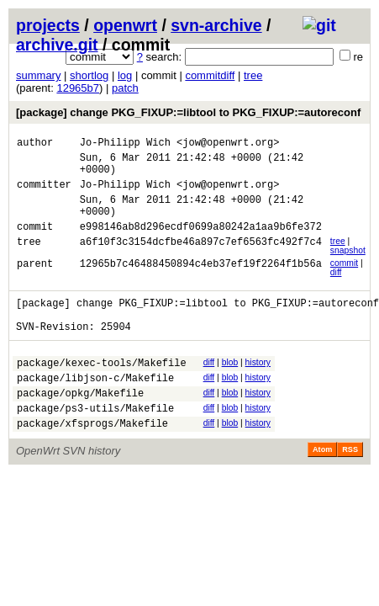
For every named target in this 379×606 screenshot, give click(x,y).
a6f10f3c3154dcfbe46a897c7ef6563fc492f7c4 (201, 261)
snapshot (348, 268)
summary (38, 75)
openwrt (125, 25)
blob (230, 387)
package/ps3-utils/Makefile (95, 443)
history (258, 387)
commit (344, 280)
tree (253, 75)
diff (336, 290)
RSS (350, 487)
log (125, 75)
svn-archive (216, 25)
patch (125, 88)
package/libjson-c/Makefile (95, 408)
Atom (322, 487)
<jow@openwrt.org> (227, 144)
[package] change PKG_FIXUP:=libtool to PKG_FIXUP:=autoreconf (188, 112)
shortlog (89, 75)
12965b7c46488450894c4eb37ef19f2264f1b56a (201, 283)
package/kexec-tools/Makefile (102, 390)
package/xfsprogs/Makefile (92, 461)
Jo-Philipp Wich (125, 144)
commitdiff (209, 75)
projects (48, 25)
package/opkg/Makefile (80, 425)
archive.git (57, 44)
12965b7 (77, 88)
